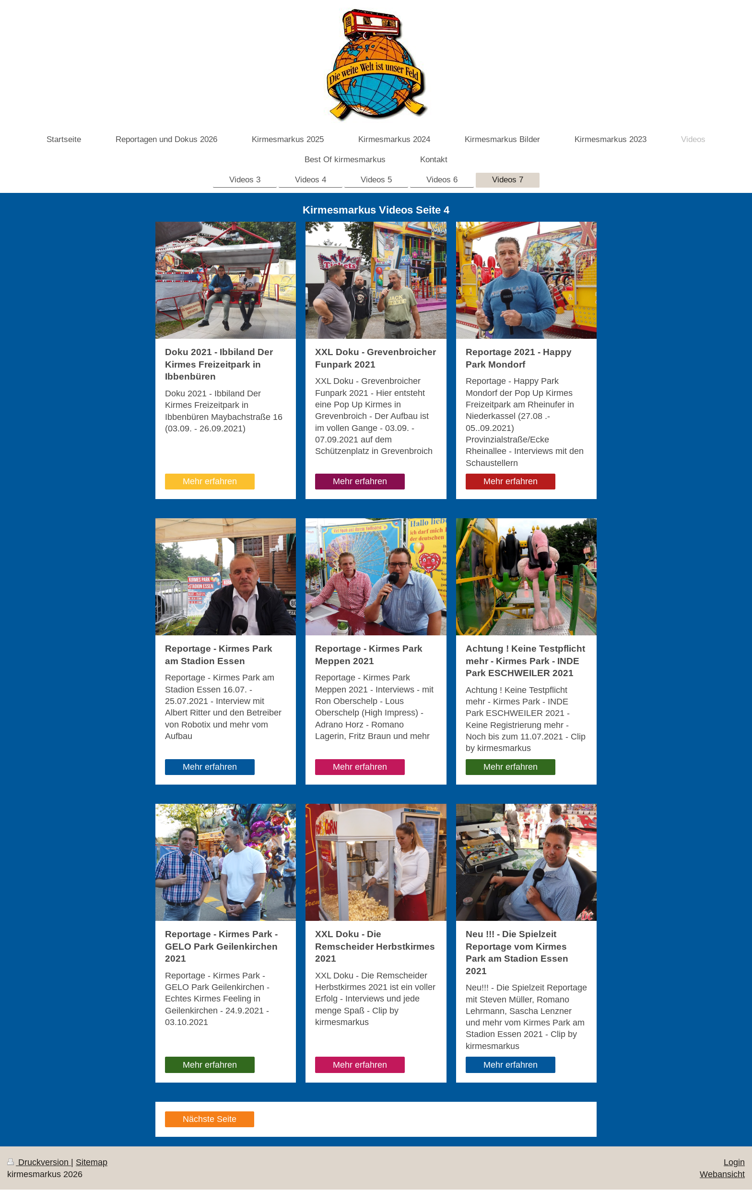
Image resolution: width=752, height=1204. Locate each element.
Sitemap (91, 1162)
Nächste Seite (209, 1119)
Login (734, 1162)
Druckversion (39, 1162)
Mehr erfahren (210, 481)
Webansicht (722, 1174)
